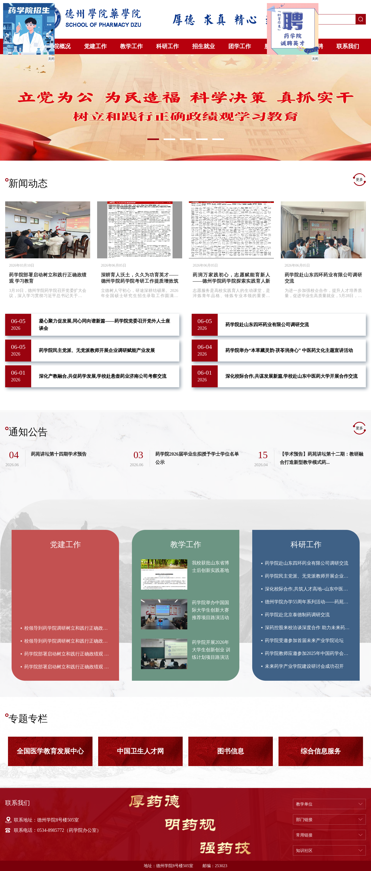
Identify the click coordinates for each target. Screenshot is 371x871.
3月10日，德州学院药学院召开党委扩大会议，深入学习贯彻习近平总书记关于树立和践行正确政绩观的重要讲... (47, 293)
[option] (185, 107)
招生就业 (203, 46)
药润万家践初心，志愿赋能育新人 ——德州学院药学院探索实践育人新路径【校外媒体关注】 (231, 281)
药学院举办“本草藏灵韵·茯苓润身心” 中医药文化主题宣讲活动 (289, 350)
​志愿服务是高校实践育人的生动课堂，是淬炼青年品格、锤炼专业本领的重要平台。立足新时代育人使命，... (231, 293)
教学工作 (131, 46)
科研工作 (167, 46)
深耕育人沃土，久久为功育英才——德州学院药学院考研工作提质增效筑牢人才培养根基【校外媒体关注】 (139, 281)
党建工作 (95, 46)
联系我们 (347, 46)
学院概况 (59, 46)
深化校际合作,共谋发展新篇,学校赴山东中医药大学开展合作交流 (291, 376)
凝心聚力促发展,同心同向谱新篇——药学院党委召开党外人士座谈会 (104, 324)
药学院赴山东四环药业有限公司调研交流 (267, 324)
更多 (359, 180)
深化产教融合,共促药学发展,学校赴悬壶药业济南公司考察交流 (102, 376)
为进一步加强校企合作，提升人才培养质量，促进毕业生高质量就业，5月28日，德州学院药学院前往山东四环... (323, 293)
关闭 (50, 58)
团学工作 (239, 46)
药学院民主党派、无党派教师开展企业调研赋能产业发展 (97, 350)
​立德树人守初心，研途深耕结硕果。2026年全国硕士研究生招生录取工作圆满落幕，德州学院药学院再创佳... (139, 293)
